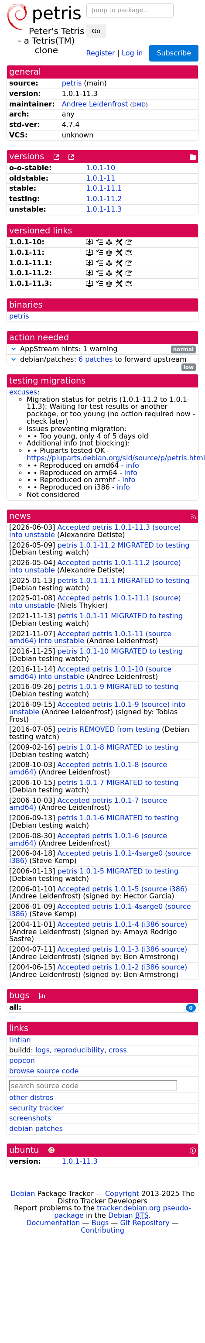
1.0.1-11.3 (104, 209)
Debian (22, 1193)
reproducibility (79, 1050)
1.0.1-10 (100, 168)
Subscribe (174, 53)
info (132, 465)
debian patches (36, 1128)
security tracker (36, 1108)
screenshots (30, 1118)
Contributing (102, 1230)
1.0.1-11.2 (104, 199)
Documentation (53, 1223)
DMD (139, 104)
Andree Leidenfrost (95, 104)
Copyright (122, 1193)
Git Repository (144, 1223)
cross (117, 1050)
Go (96, 30)
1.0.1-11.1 (104, 188)
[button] (13, 349)
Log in (132, 52)
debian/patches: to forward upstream (102, 359)
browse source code (44, 1071)
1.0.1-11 (100, 178)
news (20, 516)
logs (42, 1050)
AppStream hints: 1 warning (102, 349)
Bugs (100, 1223)
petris (72, 83)
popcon (22, 1060)
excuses (23, 392)
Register (100, 52)
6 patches (96, 359)
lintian (20, 1040)
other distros (31, 1097)
